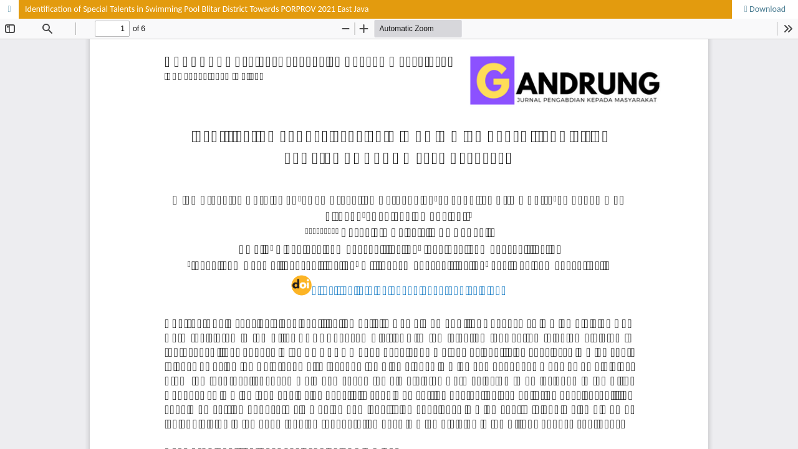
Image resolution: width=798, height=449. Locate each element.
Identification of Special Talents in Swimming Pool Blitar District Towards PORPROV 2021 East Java (196, 9)
